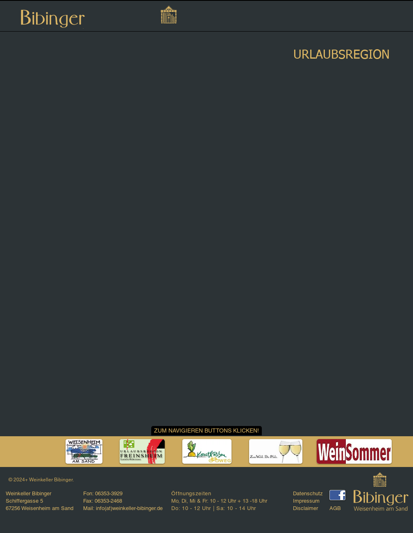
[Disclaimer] (310, 508)
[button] (206, 430)
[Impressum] (310, 501)
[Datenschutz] (312, 494)
